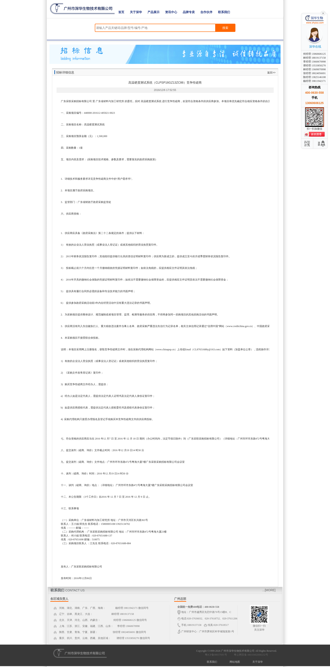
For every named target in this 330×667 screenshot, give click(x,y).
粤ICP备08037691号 (216, 654)
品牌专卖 (189, 12)
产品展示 (153, 12)
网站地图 (235, 661)
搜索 (225, 28)
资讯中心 (171, 12)
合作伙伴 (206, 12)
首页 (121, 12)
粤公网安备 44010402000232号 (250, 654)
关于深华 (136, 12)
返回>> (271, 72)
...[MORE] (268, 590)
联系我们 (224, 12)
